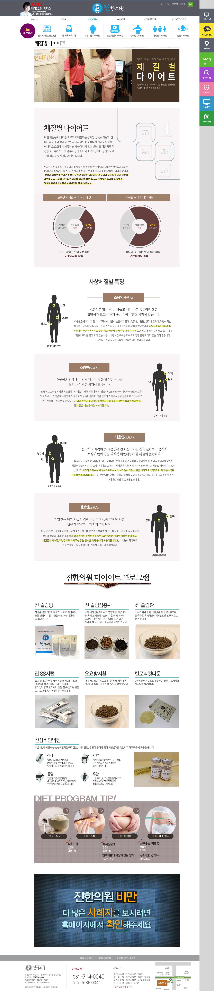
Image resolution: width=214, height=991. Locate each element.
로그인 (167, 4)
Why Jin (34, 19)
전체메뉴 (183, 4)
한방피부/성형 (150, 19)
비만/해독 (92, 19)
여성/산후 (121, 19)
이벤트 (63, 19)
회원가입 (175, 4)
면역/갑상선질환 (179, 19)
